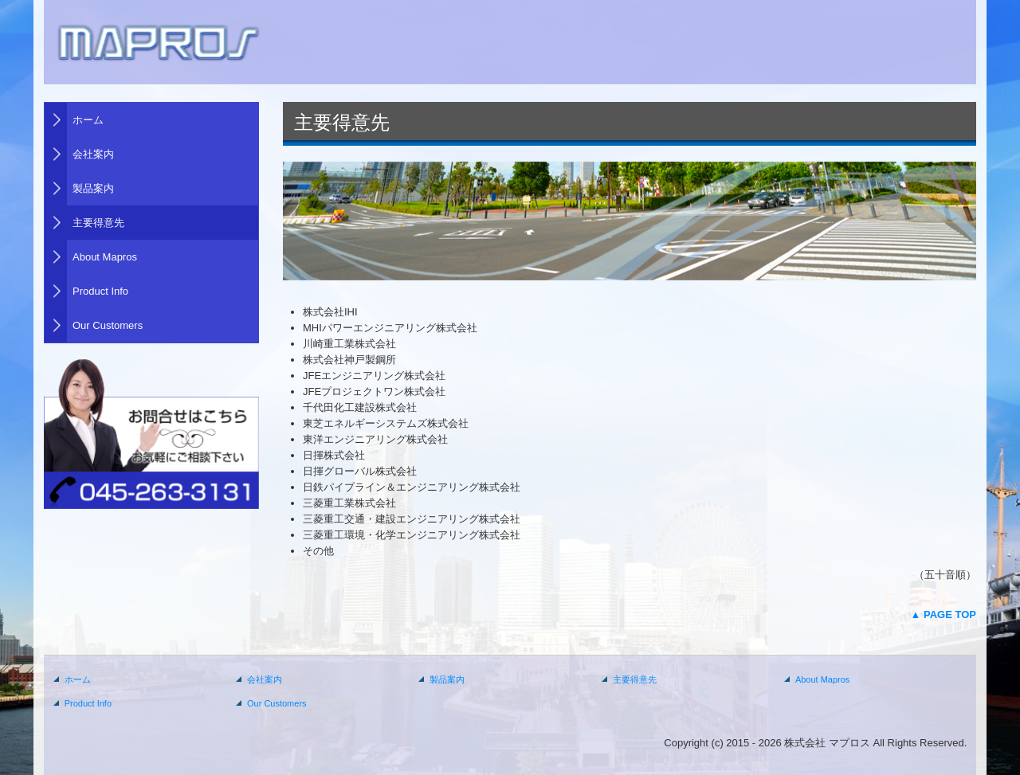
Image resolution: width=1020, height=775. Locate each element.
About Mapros (105, 257)
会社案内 (93, 154)
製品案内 (93, 188)
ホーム (88, 120)
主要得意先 (98, 223)
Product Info (100, 291)
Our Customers (108, 325)
